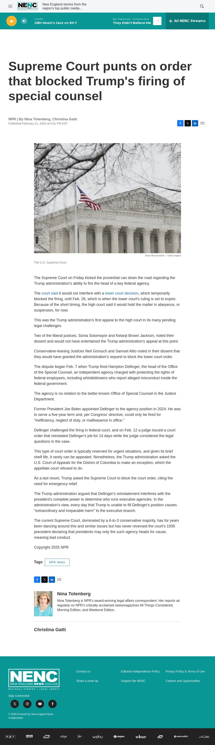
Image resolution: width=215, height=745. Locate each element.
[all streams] (187, 21)
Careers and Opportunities (183, 681)
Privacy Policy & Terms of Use (185, 671)
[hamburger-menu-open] (10, 6)
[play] (11, 21)
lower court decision (121, 293)
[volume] (24, 21)
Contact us (83, 671)
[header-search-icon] (202, 6)
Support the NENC (133, 681)
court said (50, 293)
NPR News (57, 562)
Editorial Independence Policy (140, 671)
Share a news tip (87, 681)
